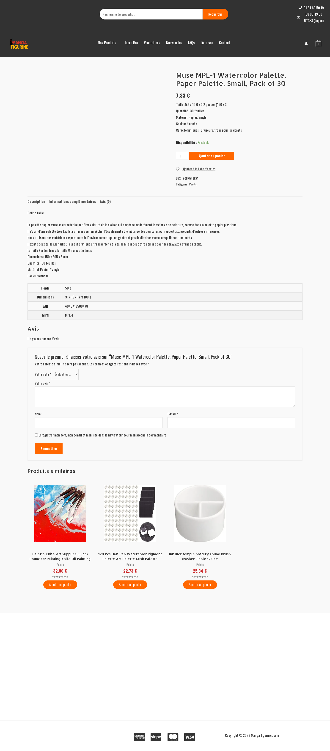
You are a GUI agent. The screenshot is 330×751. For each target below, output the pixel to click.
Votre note (43, 374)
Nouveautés (174, 42)
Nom (39, 413)
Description (36, 201)
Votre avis (42, 383)
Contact (224, 42)
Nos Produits (107, 42)
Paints (193, 184)
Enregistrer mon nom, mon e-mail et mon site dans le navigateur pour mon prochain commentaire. (102, 434)
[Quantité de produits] (182, 156)
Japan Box (131, 42)
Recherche (215, 14)
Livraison (207, 42)
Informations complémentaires (72, 201)
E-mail (173, 413)
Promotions (152, 42)
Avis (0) (105, 201)
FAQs (191, 42)
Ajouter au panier (211, 155)
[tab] (36, 202)
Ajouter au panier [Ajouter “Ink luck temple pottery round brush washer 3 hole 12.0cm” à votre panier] (200, 584)
